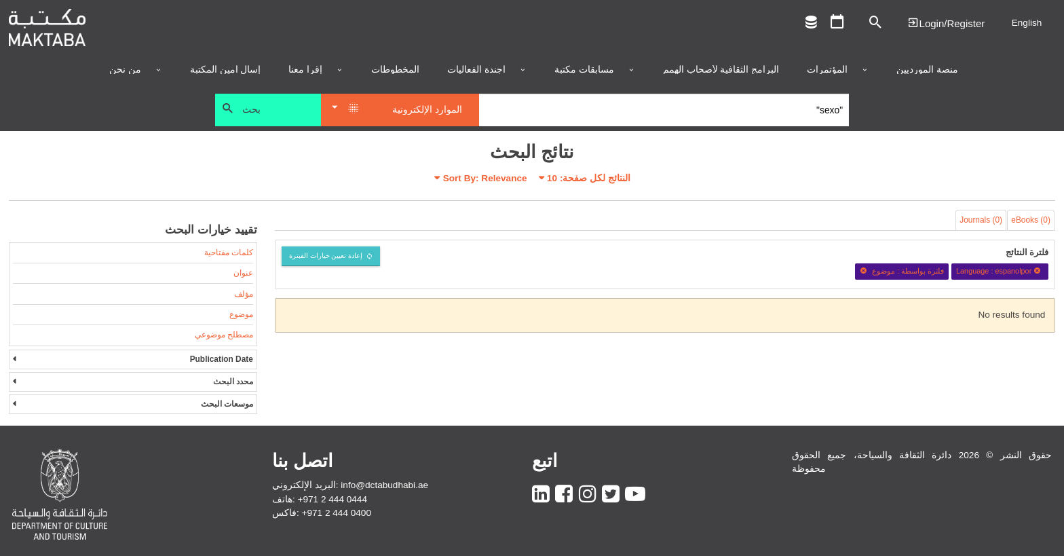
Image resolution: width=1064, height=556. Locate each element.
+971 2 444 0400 (336, 513)
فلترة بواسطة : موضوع (902, 271)
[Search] (664, 110)
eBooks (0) (1030, 220)
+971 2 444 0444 (332, 499)
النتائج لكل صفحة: (588, 178)
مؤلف (243, 294)
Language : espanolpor (1000, 271)
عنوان (243, 273)
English (1027, 23)
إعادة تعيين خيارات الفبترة (326, 255)
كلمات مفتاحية (228, 252)
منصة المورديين (927, 70)
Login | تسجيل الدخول (946, 22)
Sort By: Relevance (485, 178)
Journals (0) (981, 220)
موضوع (241, 314)
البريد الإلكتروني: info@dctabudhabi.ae (350, 485)
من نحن (125, 70)
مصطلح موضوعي (224, 334)
